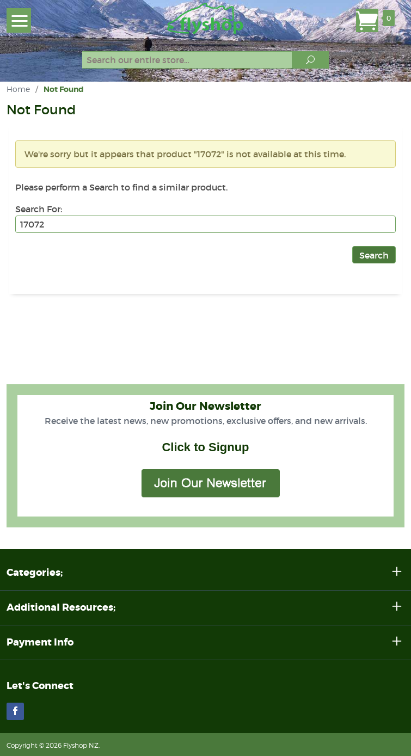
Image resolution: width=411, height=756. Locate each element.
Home (18, 89)
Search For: (38, 209)
